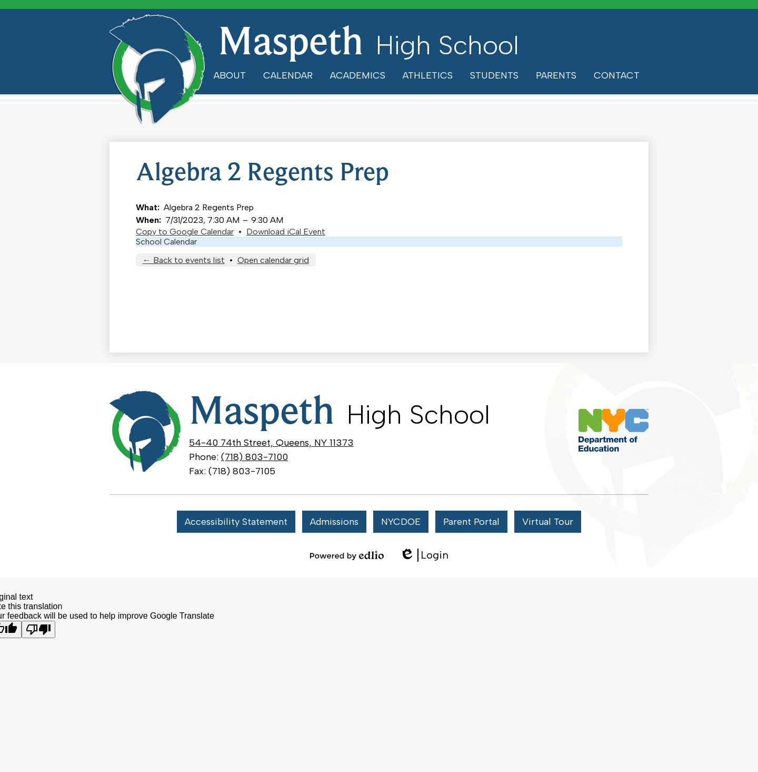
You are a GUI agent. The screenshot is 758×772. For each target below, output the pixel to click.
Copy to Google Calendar (185, 232)
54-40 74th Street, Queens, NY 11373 (271, 442)
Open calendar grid (273, 260)
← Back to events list (184, 260)
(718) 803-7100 (254, 457)
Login (424, 555)
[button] (229, 75)
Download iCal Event (285, 232)
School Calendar (166, 242)
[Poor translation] (38, 629)
